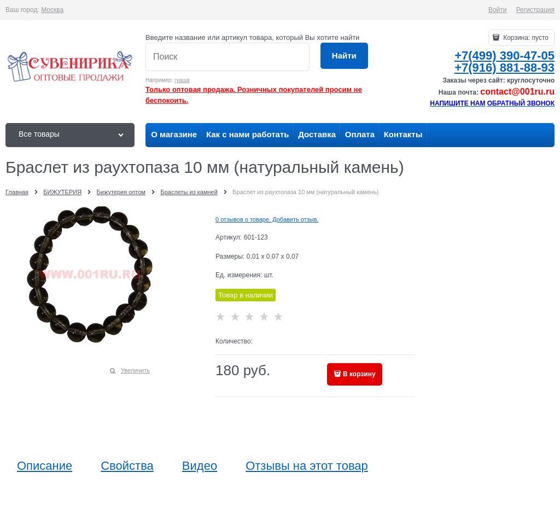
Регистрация (535, 10)
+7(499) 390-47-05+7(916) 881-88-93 (504, 61)
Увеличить (135, 370)
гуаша (182, 80)
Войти (497, 10)
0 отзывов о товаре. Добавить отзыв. (267, 219)
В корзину (359, 374)
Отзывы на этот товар (307, 466)
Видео (199, 466)
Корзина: (525, 38)
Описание (44, 466)
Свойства (127, 466)
